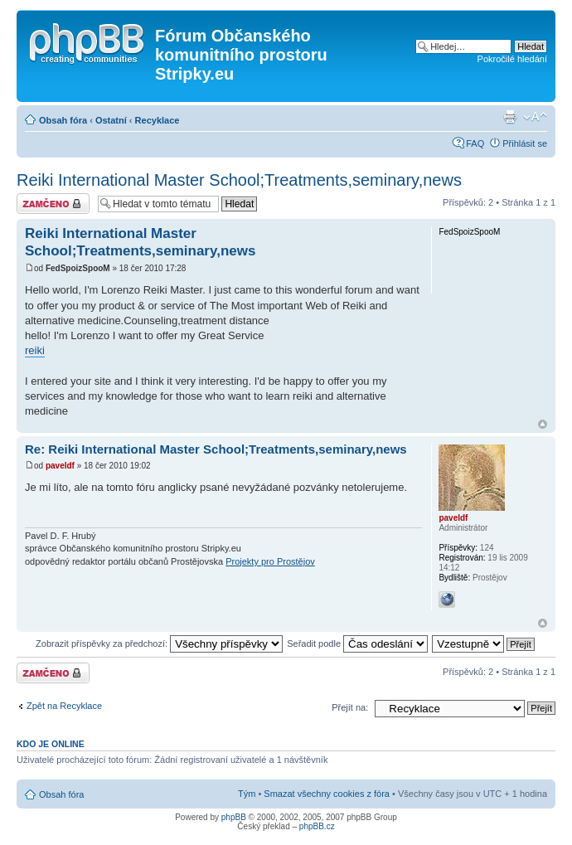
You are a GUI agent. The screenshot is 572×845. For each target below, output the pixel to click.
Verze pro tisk (510, 116)
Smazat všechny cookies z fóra (327, 794)
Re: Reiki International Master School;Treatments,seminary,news (216, 449)
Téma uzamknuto (53, 203)
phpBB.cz (317, 826)
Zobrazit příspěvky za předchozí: (159, 643)
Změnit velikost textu (535, 116)
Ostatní (111, 120)
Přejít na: (350, 707)
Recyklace (157, 120)
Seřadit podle (357, 643)
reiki (35, 350)
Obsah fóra (63, 120)
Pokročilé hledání (512, 59)
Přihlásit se (524, 143)
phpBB (233, 817)
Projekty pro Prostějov (270, 561)
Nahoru (542, 424)
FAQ (475, 143)
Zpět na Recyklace (64, 706)
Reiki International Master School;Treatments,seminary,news (239, 180)
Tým (246, 794)
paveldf (60, 465)
